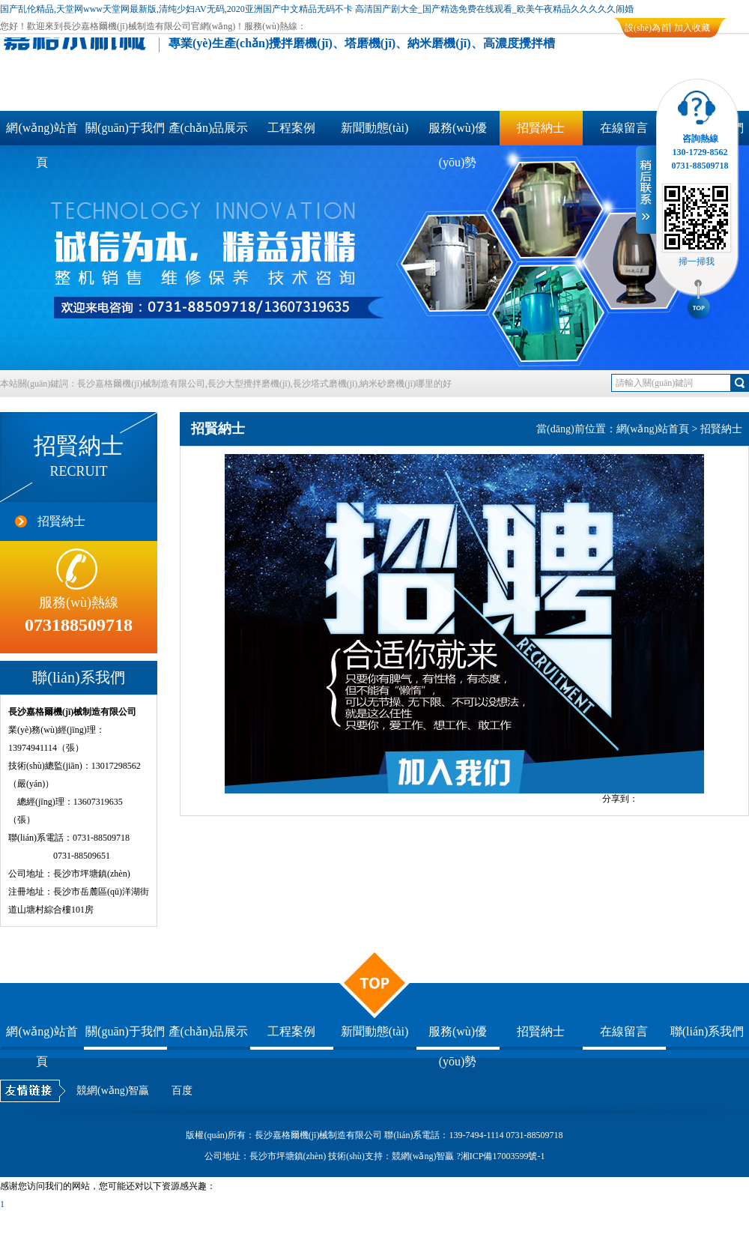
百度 (182, 1090)
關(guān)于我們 (125, 127)
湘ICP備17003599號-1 (503, 1156)
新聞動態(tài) (375, 127)
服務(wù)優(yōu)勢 (457, 133)
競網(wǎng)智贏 (112, 1090)
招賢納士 (541, 127)
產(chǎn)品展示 (209, 127)
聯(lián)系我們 (707, 1031)
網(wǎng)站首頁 (41, 133)
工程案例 (291, 127)
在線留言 (624, 127)
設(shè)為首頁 (647, 29)
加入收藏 (692, 27)
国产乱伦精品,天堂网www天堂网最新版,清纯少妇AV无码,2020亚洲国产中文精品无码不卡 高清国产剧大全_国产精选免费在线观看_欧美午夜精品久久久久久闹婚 (317, 9)
